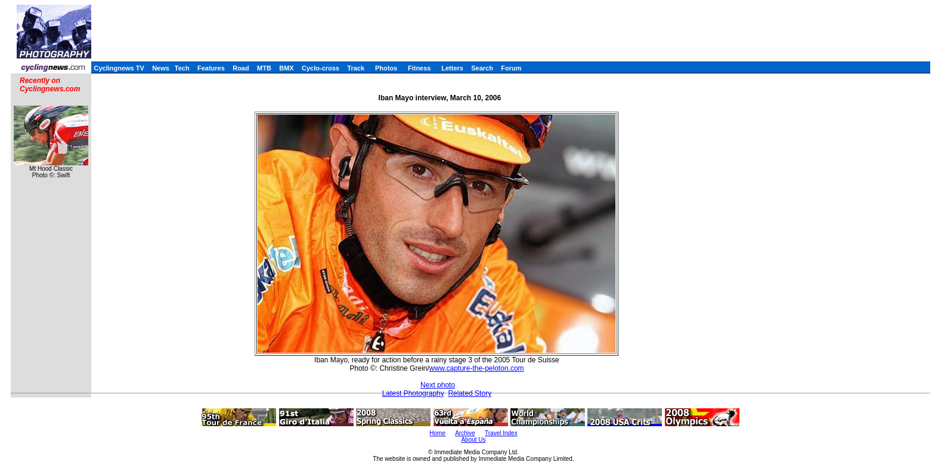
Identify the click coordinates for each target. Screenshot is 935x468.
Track (355, 68)
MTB (264, 68)
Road (241, 68)
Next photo (437, 385)
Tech (182, 68)
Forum (511, 68)
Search (482, 68)
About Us (473, 439)
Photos (386, 68)
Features (211, 68)
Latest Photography (413, 393)
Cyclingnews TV (119, 68)
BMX (286, 68)
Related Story (469, 393)
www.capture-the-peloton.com (476, 368)
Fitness (419, 68)
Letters (452, 68)
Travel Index (501, 433)
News (160, 68)
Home (437, 433)
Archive (465, 433)
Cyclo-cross (320, 68)
